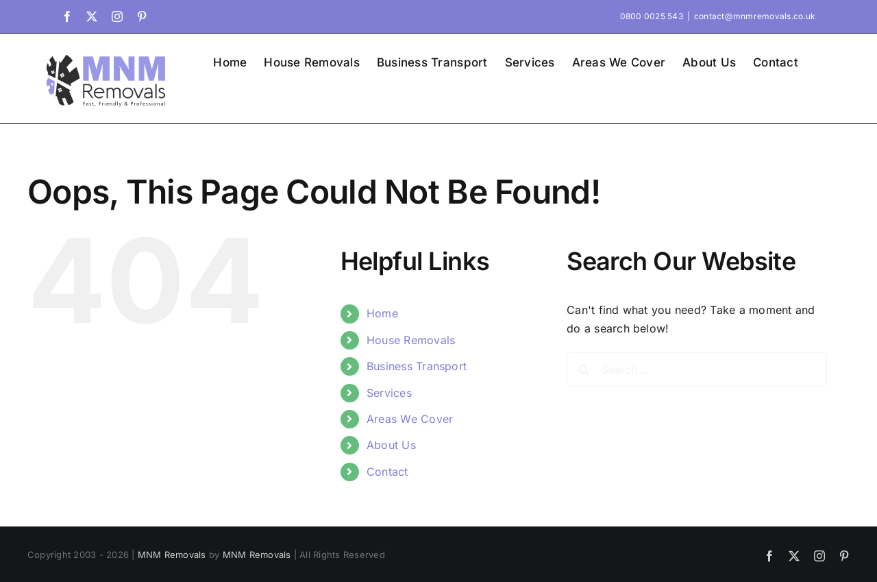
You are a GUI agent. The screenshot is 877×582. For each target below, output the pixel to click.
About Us (391, 445)
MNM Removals (172, 554)
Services (389, 393)
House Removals (411, 340)
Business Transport (417, 366)
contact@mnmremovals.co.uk (754, 16)
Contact (387, 471)
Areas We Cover (410, 419)
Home (382, 313)
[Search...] (697, 369)
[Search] (584, 369)
